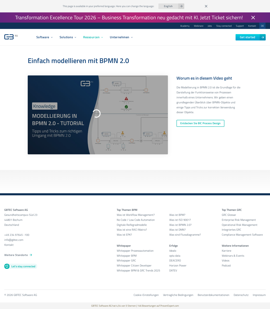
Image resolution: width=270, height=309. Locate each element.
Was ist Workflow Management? (136, 215)
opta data (175, 256)
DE (262, 26)
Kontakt (252, 26)
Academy (185, 26)
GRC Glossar (229, 215)
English (168, 6)
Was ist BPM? (177, 215)
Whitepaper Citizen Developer (134, 265)
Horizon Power (177, 265)
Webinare (198, 26)
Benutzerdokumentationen (213, 295)
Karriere (226, 251)
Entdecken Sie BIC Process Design (200, 123)
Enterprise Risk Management (239, 220)
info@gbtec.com (13, 240)
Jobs (210, 26)
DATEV (173, 270)
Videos (225, 260)
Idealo (172, 251)
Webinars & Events (233, 256)
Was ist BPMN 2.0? (180, 225)
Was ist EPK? (124, 235)
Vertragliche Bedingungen (178, 295)
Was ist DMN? (177, 230)
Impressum (259, 295)
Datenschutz (241, 295)
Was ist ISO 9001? (180, 220)
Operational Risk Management (239, 225)
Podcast (226, 265)
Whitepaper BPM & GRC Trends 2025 (138, 270)
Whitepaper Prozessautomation (135, 251)
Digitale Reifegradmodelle (132, 225)
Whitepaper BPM (127, 256)
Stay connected (224, 26)
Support (240, 26)
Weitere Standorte (16, 255)
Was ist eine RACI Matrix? (132, 230)
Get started (247, 37)
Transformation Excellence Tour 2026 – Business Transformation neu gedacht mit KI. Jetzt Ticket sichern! (129, 17)
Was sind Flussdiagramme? (185, 235)
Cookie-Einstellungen (146, 295)
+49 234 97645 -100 (16, 235)
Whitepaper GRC (126, 260)
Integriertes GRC (231, 230)
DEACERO (175, 260)
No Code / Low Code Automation (136, 220)
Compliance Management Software (242, 235)
